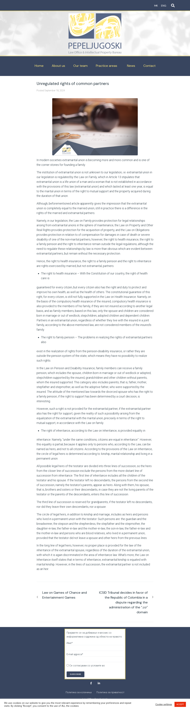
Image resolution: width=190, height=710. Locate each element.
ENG (163, 5)
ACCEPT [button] (180, 704)
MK (156, 5)
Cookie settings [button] (163, 704)
